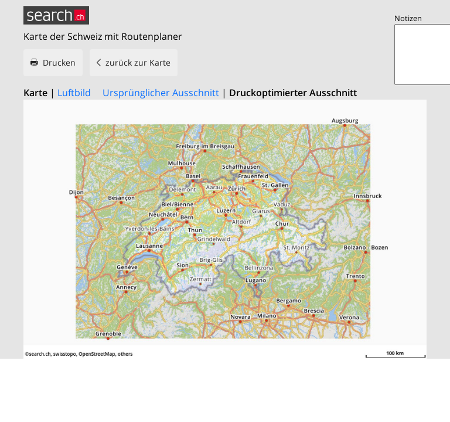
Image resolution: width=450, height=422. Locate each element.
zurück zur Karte (138, 62)
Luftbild (74, 92)
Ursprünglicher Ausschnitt (161, 92)
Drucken (59, 62)
